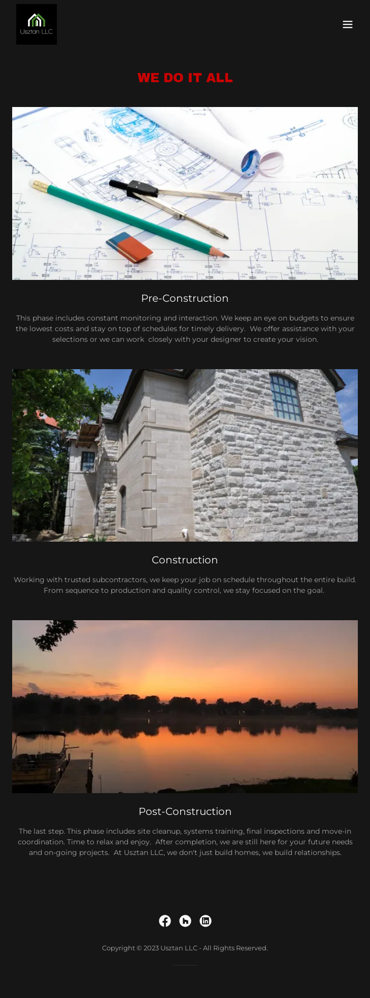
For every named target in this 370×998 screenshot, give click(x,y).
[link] (36, 24)
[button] (348, 24)
